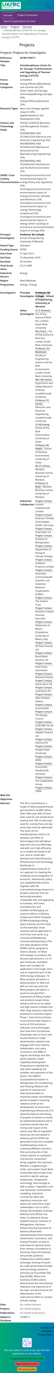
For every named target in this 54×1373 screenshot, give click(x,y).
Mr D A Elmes (42, 465)
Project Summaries (27, 15)
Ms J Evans (41, 331)
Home (4, 26)
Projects (15, 26)
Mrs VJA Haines (43, 379)
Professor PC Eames (42, 402)
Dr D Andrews (43, 310)
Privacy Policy (45, 1334)
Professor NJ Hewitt (42, 447)
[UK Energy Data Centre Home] (11, 5)
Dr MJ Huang (42, 424)
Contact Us (47, 1327)
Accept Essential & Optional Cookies (27, 1358)
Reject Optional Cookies (27, 1363)
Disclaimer (47, 1331)
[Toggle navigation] (48, 5)
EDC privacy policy (27, 1369)
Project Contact (43, 501)
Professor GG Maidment (42, 350)
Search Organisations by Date (19, 21)
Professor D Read (41, 485)
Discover (8, 15)
